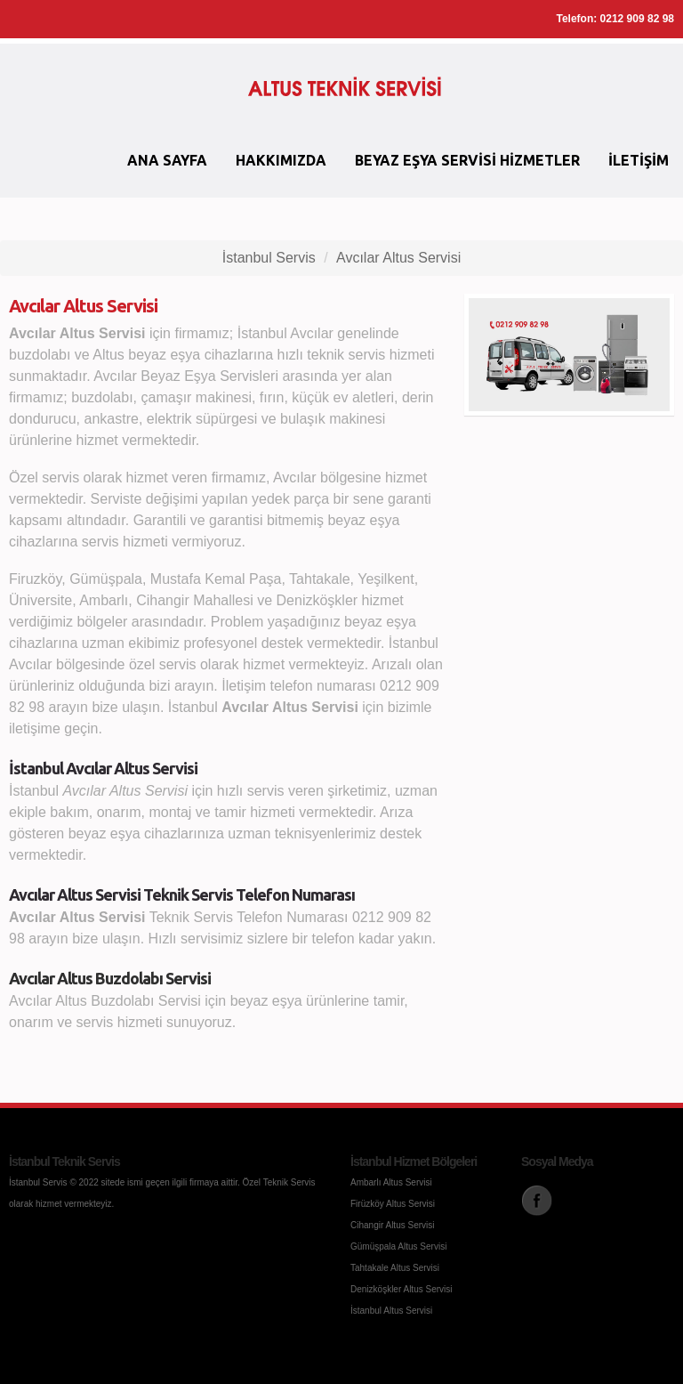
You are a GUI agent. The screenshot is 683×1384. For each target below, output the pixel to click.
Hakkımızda (281, 160)
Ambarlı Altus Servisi (391, 1182)
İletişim (638, 160)
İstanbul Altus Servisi (391, 1310)
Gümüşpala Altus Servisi (398, 1246)
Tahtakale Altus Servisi (394, 1268)
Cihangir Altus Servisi (392, 1225)
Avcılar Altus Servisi (398, 257)
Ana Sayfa (167, 160)
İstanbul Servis (269, 257)
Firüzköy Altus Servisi (392, 1204)
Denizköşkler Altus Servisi (401, 1289)
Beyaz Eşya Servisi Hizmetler (467, 160)
